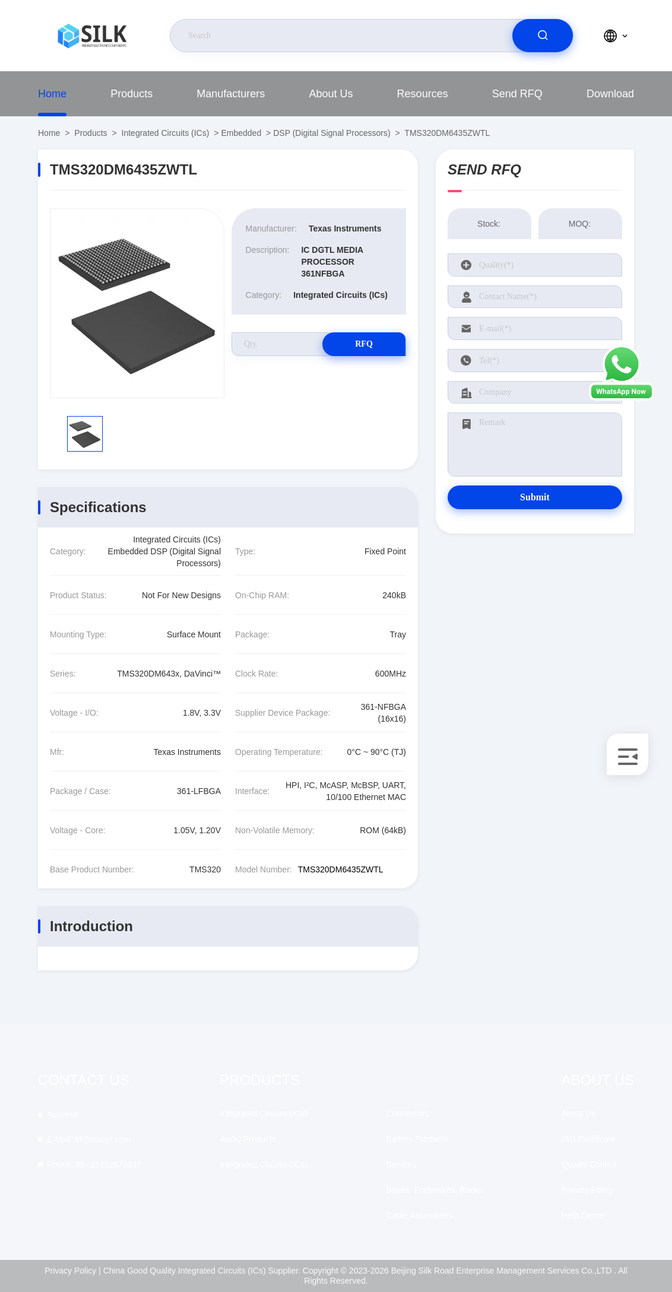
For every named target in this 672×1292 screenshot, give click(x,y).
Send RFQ (517, 94)
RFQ (364, 343)
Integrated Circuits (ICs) (166, 133)
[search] (542, 35)
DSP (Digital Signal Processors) (331, 133)
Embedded (241, 133)
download (610, 94)
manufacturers (230, 94)
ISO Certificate (589, 1139)
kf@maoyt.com (89, 1139)
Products (131, 94)
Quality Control (589, 1164)
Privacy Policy (587, 1190)
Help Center (584, 1215)
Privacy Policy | (73, 1270)
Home (52, 94)
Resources (422, 94)
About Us (331, 94)
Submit (535, 497)
